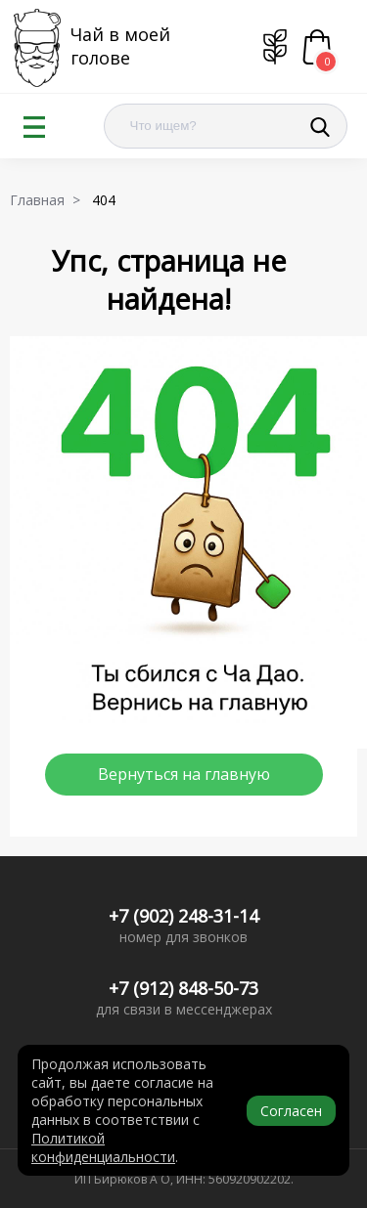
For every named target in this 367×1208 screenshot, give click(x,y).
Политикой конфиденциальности (103, 1147)
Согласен (291, 1110)
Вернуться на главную (184, 774)
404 (107, 200)
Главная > (49, 200)
